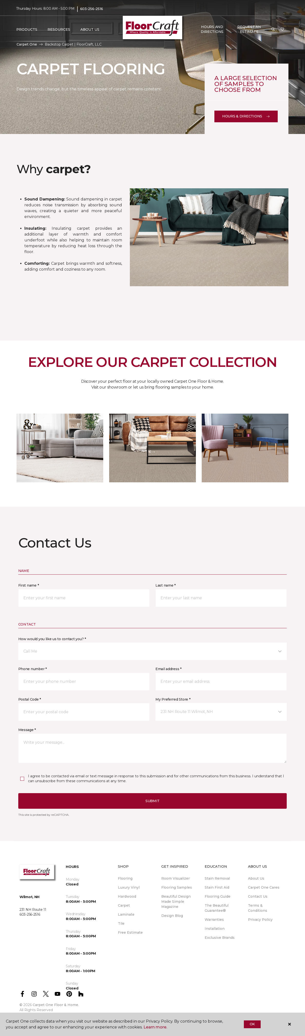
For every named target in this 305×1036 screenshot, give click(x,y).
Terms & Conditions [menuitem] (257, 908)
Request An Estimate (249, 29)
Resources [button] (59, 29)
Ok (252, 1024)
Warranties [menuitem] (214, 919)
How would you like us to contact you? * (52, 639)
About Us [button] (89, 29)
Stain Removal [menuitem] (217, 878)
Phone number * (32, 669)
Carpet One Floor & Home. (56, 1005)
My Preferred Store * (172, 699)
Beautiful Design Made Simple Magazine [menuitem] (176, 901)
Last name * (165, 585)
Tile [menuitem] (121, 923)
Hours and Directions (212, 29)
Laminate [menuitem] (126, 914)
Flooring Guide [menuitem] (217, 896)
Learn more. (155, 1027)
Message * (27, 730)
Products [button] (26, 29)
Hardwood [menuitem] (127, 896)
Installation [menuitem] (215, 928)
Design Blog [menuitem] (172, 915)
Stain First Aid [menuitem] (217, 887)
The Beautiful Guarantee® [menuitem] (217, 908)
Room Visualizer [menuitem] (175, 878)
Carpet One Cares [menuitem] (263, 887)
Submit (152, 801)
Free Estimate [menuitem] (130, 932)
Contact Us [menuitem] (257, 896)
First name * (28, 585)
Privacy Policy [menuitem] (260, 919)
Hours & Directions (246, 116)
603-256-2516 (91, 9)
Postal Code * (29, 699)
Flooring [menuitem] (125, 878)
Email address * (168, 669)
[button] (273, 29)
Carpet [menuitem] (124, 905)
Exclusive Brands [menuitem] (220, 937)
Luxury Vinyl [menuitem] (129, 887)
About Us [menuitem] (256, 878)
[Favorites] (282, 29)
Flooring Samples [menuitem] (176, 887)
